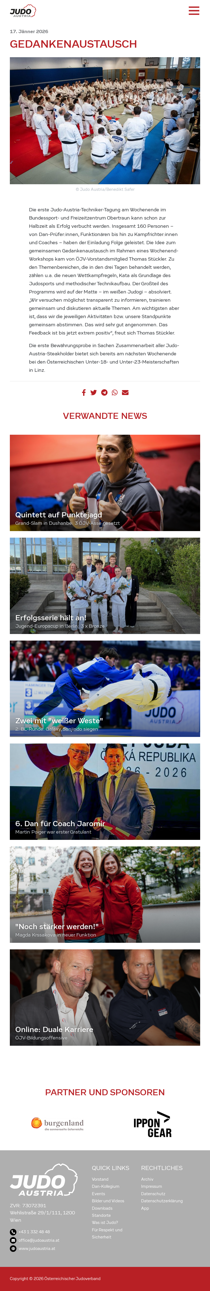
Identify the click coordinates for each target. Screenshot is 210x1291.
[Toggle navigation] (193, 10)
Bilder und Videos (108, 1200)
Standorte (101, 1215)
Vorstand (100, 1179)
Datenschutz (153, 1193)
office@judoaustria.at (34, 1240)
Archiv (147, 1179)
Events (98, 1193)
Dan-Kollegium (105, 1186)
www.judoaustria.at (32, 1248)
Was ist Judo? (105, 1222)
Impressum (151, 1186)
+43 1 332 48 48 (30, 1231)
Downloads (102, 1208)
